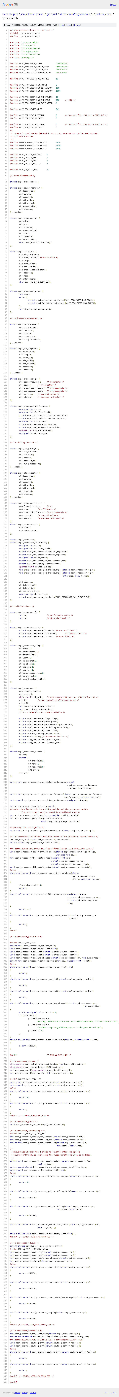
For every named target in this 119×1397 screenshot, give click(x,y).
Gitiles (17, 1392)
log (69, 25)
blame (77, 25)
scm (23, 14)
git (48, 14)
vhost (63, 14)
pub (15, 14)
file (61, 25)
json (114, 1392)
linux (31, 14)
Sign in (113, 4)
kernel (7, 14)
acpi (109, 14)
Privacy (25, 1392)
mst (54, 14)
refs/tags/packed (79, 14)
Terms (33, 1392)
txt (107, 1392)
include (100, 14)
